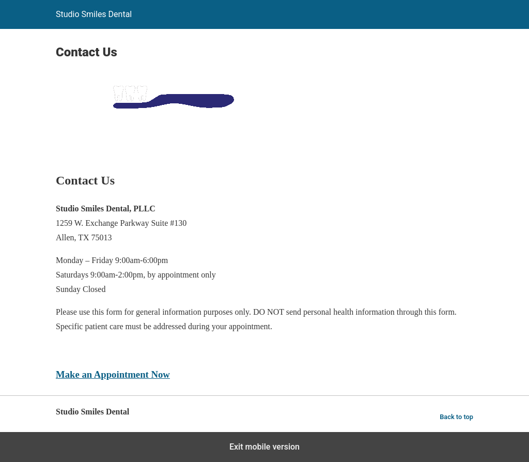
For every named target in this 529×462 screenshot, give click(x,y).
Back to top (456, 417)
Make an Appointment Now (113, 374)
